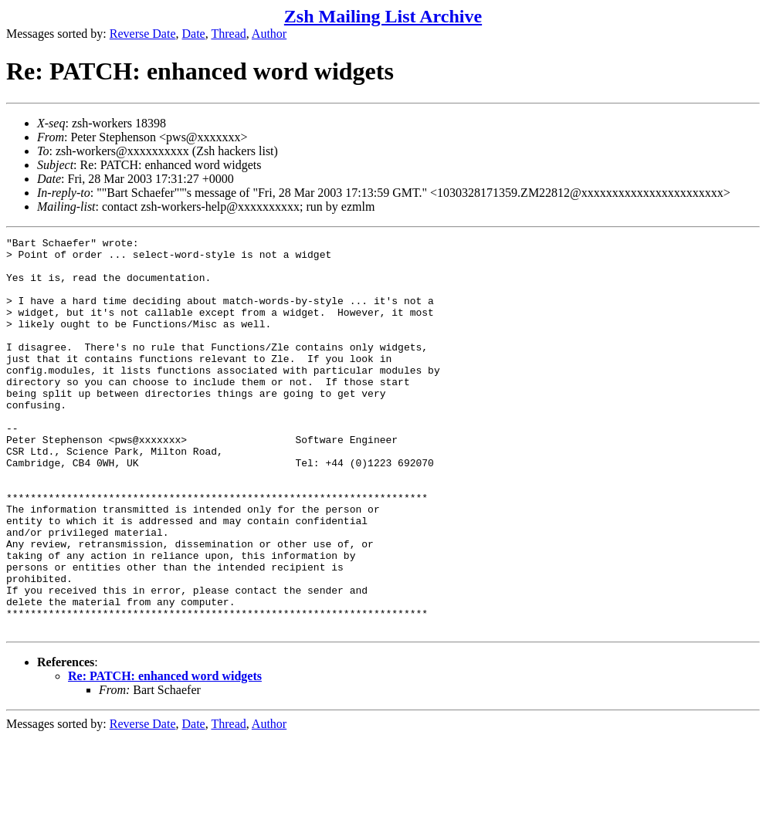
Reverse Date (143, 33)
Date (193, 33)
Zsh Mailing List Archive (383, 16)
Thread (228, 33)
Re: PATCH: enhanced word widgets (165, 754)
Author (269, 33)
